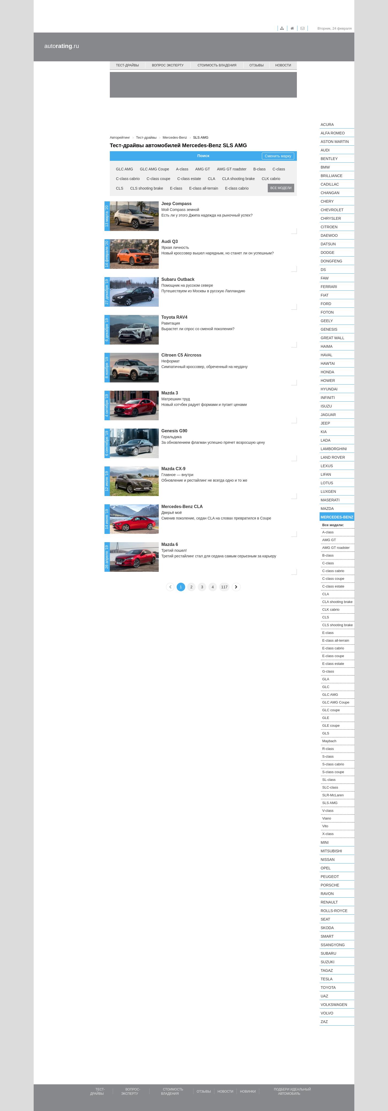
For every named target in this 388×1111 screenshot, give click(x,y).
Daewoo (329, 235)
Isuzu (326, 406)
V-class (327, 811)
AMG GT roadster (231, 169)
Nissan (328, 859)
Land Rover (333, 457)
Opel (326, 868)
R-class (328, 749)
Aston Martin (335, 141)
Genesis (329, 329)
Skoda (327, 928)
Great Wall (332, 338)
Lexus (327, 466)
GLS (325, 733)
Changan (330, 193)
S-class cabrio (333, 764)
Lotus (327, 483)
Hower (328, 380)
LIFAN (326, 474)
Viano (326, 818)
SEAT (325, 919)
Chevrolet (332, 210)
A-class (182, 169)
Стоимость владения (216, 65)
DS (323, 269)
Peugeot (330, 876)
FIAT (324, 295)
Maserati (330, 500)
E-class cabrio (237, 188)
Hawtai (328, 363)
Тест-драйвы (127, 65)
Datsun (328, 244)
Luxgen (328, 491)
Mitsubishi (331, 851)
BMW (325, 167)
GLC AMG (124, 169)
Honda (327, 372)
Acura (327, 124)
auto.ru (61, 46)
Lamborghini (334, 449)
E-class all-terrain (203, 188)
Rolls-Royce (334, 911)
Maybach (329, 741)
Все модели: (333, 525)
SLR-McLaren (333, 795)
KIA (324, 432)
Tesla (326, 979)
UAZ (324, 996)
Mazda (327, 508)
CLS (119, 188)
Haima (326, 346)
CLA (211, 179)
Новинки (248, 1091)
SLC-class (330, 787)
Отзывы (257, 65)
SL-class (329, 780)
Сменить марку (278, 156)
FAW (325, 278)
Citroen (329, 227)
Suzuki (327, 962)
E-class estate (333, 664)
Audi (325, 150)
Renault (329, 902)
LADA (326, 440)
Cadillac (330, 184)
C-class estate (189, 179)
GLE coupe (331, 726)
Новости (283, 65)
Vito (325, 826)
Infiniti (328, 397)
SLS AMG (329, 803)
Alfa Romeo (333, 133)
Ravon (327, 894)
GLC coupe (331, 710)
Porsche (330, 885)
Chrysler (331, 218)
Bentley (329, 159)
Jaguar (328, 415)
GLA (325, 679)
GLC (325, 687)
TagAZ (327, 970)
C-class (279, 169)
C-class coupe (158, 179)
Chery (327, 201)
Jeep (325, 423)
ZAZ (324, 1022)
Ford (326, 304)
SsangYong (333, 945)
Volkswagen (334, 1004)
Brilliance (332, 176)
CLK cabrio (271, 179)
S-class (328, 756)
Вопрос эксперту (168, 65)
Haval (326, 355)
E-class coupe (333, 656)
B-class (259, 169)
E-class (176, 188)
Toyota (328, 987)
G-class (328, 671)
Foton (327, 312)
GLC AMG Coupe (154, 169)
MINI (325, 842)
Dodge (327, 252)
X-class (328, 834)
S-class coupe (333, 772)
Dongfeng (331, 261)
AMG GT (202, 169)
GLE (325, 718)
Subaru (328, 953)
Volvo (327, 1013)
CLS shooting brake (146, 188)
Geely (327, 321)
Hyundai (329, 389)
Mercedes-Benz (337, 517)
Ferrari (329, 287)
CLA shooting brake (238, 179)
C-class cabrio (128, 179)
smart (327, 936)
